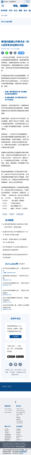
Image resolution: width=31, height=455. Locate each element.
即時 (10, 10)
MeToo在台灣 (11, 264)
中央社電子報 (19, 421)
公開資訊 (7, 432)
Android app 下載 (20, 410)
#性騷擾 (12, 214)
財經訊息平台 (19, 436)
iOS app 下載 (19, 408)
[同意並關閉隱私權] (30, 450)
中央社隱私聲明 (22, 451)
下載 (27, 1)
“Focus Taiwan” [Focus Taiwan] (20, 446)
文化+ (17, 415)
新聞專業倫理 (8, 436)
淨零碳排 (18, 417)
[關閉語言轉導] (30, 443)
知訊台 (18, 438)
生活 (6, 15)
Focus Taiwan (8, 408)
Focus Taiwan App (20, 412)
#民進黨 (5, 214)
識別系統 (7, 430)
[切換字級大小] (15, 53)
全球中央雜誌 (19, 414)
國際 (20, 10)
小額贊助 (15, 336)
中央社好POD (19, 423)
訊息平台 (18, 434)
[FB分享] (2, 53)
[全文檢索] (29, 6)
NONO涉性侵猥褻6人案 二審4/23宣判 (16, 283)
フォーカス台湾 (8, 410)
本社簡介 (7, 429)
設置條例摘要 (8, 434)
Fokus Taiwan (8, 412)
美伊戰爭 (4, 10)
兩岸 (25, 10)
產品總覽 (18, 429)
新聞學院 (18, 419)
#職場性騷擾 (19, 214)
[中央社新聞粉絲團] (15, 402)
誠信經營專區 (8, 438)
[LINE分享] (6, 53)
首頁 (2, 15)
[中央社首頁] (15, 5)
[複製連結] (11, 53)
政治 (15, 10)
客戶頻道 (18, 430)
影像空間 (18, 432)
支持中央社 (24, 5)
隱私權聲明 (7, 439)
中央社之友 (19, 439)
